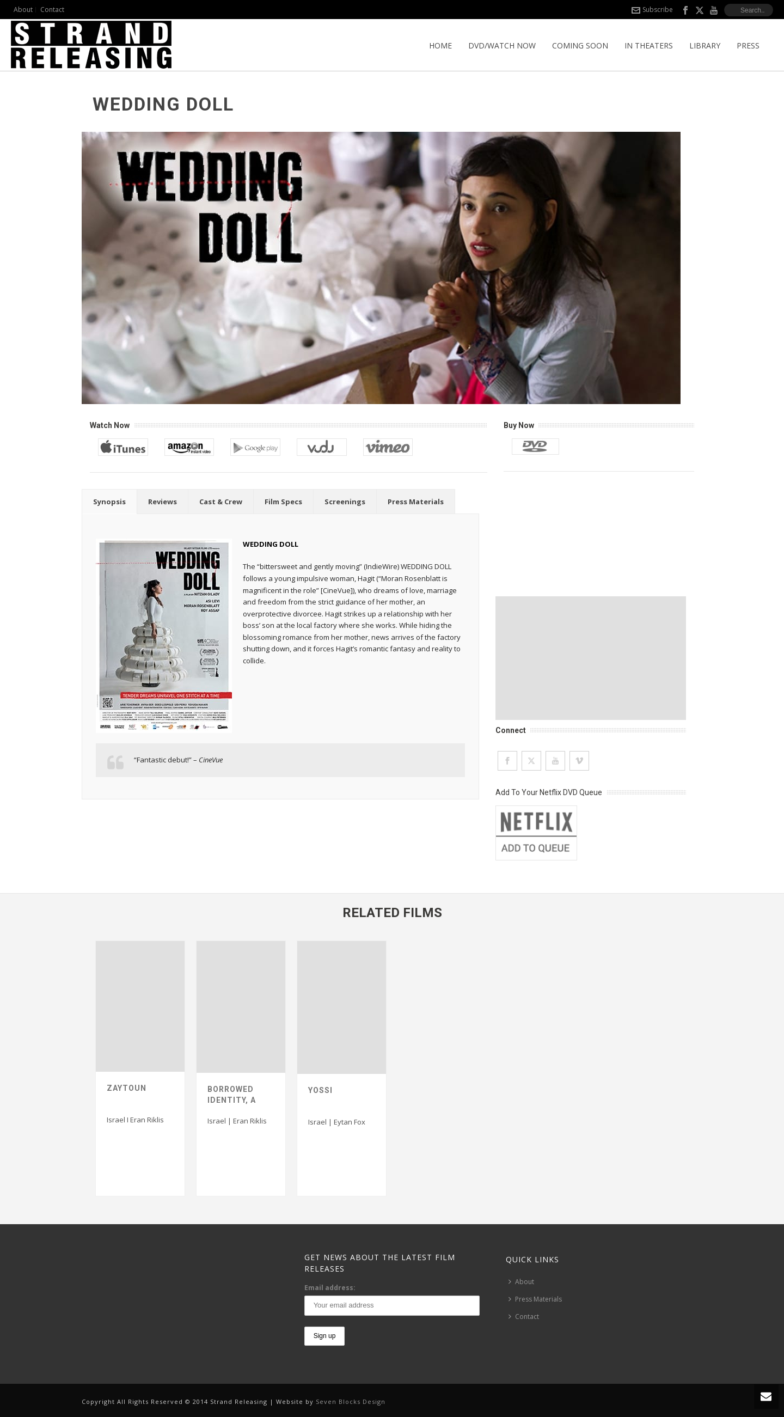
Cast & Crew (220, 501)
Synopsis (109, 501)
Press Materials (416, 501)
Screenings (344, 501)
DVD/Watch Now (502, 45)
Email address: (330, 1287)
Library (704, 45)
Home (440, 45)
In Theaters (648, 45)
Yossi (320, 1090)
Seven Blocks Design (350, 1401)
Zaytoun (126, 1088)
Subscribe (652, 9)
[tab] (109, 501)
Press (748, 45)
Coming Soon (580, 45)
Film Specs (283, 501)
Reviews (162, 501)
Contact (524, 1316)
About (521, 1281)
